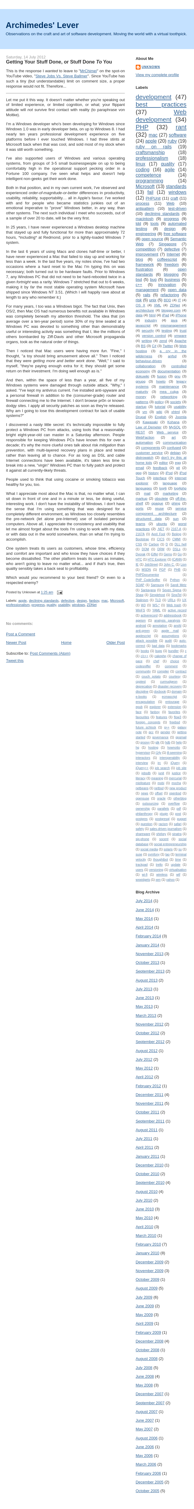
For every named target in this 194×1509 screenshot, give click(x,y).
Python (175, 580)
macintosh (144, 218)
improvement (147, 254)
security (148, 330)
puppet (181, 819)
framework (145, 264)
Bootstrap (142, 539)
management (147, 289)
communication (174, 442)
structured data (149, 518)
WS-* (155, 605)
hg (137, 747)
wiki (159, 412)
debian (175, 453)
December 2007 (150, 1394)
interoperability (169, 757)
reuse (159, 508)
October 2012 (147, 1033)
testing (167, 330)
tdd (138, 223)
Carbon (154, 544)
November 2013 (150, 954)
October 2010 (147, 1174)
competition (146, 249)
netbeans (142, 788)
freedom (172, 264)
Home (66, 642)
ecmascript (169, 696)
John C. (169, 564)
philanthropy (144, 813)
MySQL (175, 427)
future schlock (146, 727)
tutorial (160, 406)
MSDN (146, 569)
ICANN (177, 559)
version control (154, 335)
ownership (143, 808)
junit (161, 773)
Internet (173, 254)
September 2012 (150, 1041)
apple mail (170, 630)
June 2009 (145, 1306)
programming (149, 180)
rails (146, 295)
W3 (143, 605)
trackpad (142, 864)
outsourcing (150, 803)
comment (171, 666)
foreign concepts (148, 722)
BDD (167, 300)
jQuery (175, 763)
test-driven (177, 208)
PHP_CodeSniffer (148, 580)
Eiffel (154, 554)
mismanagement (173, 325)
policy (159, 402)
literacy (141, 778)
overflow (174, 803)
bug (153, 279)
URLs (171, 600)
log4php (180, 488)
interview (142, 763)
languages (144, 488)
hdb (167, 742)
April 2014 (144, 927)
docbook (160, 691)
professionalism (17, 605)
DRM (161, 549)
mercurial (175, 778)
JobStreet (151, 564)
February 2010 (148, 1244)
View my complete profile (157, 75)
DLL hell (180, 544)
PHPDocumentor (147, 574)
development (153, 96)
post (178, 813)
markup (141, 498)
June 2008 (145, 1376)
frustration (144, 269)
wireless (162, 874)
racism (163, 824)
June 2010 (145, 1209)
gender (165, 732)
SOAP (140, 585)
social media (149, 849)
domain (176, 691)
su (180, 849)
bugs (158, 651)
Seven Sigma (171, 590)
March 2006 (146, 1464)
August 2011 (147, 1130)
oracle (161, 798)
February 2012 (148, 1086)
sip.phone (142, 839)
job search (162, 768)
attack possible (146, 640)
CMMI (176, 539)
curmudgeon (168, 681)
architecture (145, 310)
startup (141, 406)
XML (157, 305)
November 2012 (150, 1024)
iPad (165, 315)
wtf (178, 874)
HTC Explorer (157, 559)
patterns (142, 402)
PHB (177, 569)
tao (167, 854)
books (145, 651)
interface (160, 478)
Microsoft (117, 600)
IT (179, 300)
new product (177, 788)
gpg (139, 473)
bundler (173, 651)
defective (67, 600)
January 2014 (147, 945)
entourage (172, 701)
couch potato (151, 676)
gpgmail (181, 737)
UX (184, 600)
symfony (154, 854)
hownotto (173, 747)
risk (139, 300)
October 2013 (147, 962)
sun (176, 518)
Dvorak (141, 554)
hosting (153, 747)
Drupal (141, 417)
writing (146, 341)
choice (174, 661)
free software (175, 233)
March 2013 (146, 1015)
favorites (174, 712)
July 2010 (144, 1200)
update (175, 864)
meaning (157, 778)
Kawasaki (150, 422)
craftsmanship (150, 152)
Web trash (173, 605)
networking (168, 397)
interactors (143, 757)
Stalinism (142, 600)
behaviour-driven (149, 361)
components (150, 447)
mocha (176, 783)
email (140, 468)
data (139, 315)
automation (144, 442)
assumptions (170, 636)
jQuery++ (142, 768)
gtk (157, 742)
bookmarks (178, 645)
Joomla (180, 417)
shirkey (161, 834)
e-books (141, 696)
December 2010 (150, 1165)
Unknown (151, 67)
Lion (183, 564)
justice (176, 773)
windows (78, 605)
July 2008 (144, 1367)
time (178, 859)
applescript (143, 636)
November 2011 (150, 1103)
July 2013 (144, 989)
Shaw (140, 595)
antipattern (145, 208)
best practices (161, 104)
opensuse (142, 798)
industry (151, 320)
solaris (168, 849)
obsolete (161, 498)
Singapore (168, 244)
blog (139, 259)
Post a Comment (20, 634)
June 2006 (145, 1447)
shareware (143, 834)
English (160, 417)
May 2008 (144, 1385)
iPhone (181, 315)
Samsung (157, 585)
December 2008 (150, 1341)
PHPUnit (153, 198)
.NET (160, 529)
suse (139, 854)
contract (180, 671)
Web (170, 203)
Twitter (168, 346)
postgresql (162, 819)
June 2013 (145, 997)
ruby (172, 141)
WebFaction (145, 437)
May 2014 (144, 918)
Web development (161, 115)
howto (160, 381)
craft (174, 198)
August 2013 (147, 980)
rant (181, 126)
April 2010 (144, 1227)
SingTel (176, 595)
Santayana (148, 590)
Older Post (115, 642)
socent (163, 839)
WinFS (140, 610)
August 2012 (147, 1050)
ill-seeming (174, 752)
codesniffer (143, 666)
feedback (160, 468)
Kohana (173, 422)
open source (152, 239)
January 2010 (147, 1253)
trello (159, 864)
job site (181, 768)
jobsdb (146, 773)
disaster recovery (170, 686)
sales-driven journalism (166, 829)
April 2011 (144, 1147)
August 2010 (147, 1191)
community (143, 671)
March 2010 (146, 1235)
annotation (160, 625)
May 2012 (144, 1068)
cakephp (160, 656)
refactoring (170, 295)
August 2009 (147, 1288)
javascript (143, 325)
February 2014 (148, 936)
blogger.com (171, 310)
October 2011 (147, 1112)
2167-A (176, 529)
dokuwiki (142, 376)
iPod (168, 473)
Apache (180, 341)
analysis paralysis (167, 620)
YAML (156, 610)
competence (148, 175)
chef (156, 661)
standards (176, 186)
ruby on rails (154, 146)
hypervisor (143, 752)
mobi (160, 783)
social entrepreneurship (170, 844)
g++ (166, 727)
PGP (162, 569)
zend (163, 341)
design (82, 600)
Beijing (176, 534)
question (146, 824)
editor (163, 462)
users (139, 869)
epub (139, 707)
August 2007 (147, 1411)
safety (140, 829)
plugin (164, 813)
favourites (142, 717)
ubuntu (161, 524)
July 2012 (144, 1059)
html (152, 315)
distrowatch (144, 457)
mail (147, 493)
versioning (156, 869)
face (139, 712)
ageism (141, 620)
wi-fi (144, 874)
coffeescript (167, 259)
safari (177, 824)
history (153, 473)
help (179, 742)
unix (152, 300)
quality (51, 605)
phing (175, 503)
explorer (155, 707)
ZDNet (92, 605)
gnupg (141, 381)
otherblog (180, 798)
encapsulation (145, 701)
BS (143, 346)
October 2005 (147, 1491)
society (175, 402)
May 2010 (144, 1218)
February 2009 (148, 1332)
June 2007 (145, 1420)
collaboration (146, 366)
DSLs (176, 549)
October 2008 (147, 1350)
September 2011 (150, 1121)
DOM (145, 549)
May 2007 (144, 1429)
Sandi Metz (178, 585)
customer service (149, 453)
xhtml (175, 412)
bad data (158, 645)
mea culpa (169, 391)
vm (144, 412)
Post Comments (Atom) (50, 653)
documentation (168, 371)
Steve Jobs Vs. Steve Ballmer (61, 76)
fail (150, 192)
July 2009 (144, 1297)
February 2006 (148, 1473)
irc (159, 763)
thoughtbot (160, 859)
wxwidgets (143, 879)
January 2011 (147, 1156)
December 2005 (150, 1482)
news (144, 793)
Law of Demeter (149, 427)
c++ (139, 284)
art (173, 437)
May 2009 (144, 1314)
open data (177, 289)
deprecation (144, 686)
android (141, 625)
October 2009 (147, 1279)
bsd (139, 279)
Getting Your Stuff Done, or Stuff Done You (59, 61)
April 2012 (144, 1077)
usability (64, 605)
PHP (142, 126)
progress (38, 605)
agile (170, 169)
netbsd (159, 788)
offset (158, 793)
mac (105, 600)
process (143, 203)
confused (174, 447)
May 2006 (144, 1455)
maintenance (169, 386)
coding (143, 169)
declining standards (44, 600)
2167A (140, 534)
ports (140, 508)
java (174, 320)
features (161, 717)
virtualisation (177, 869)
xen (158, 879)
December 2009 (150, 1262)
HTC (139, 559)
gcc (151, 732)
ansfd (177, 625)
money (141, 397)
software (177, 135)
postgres (142, 819)
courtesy (174, 676)
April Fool (158, 534)
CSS (139, 544)
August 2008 (147, 1358)
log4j (163, 488)
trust (183, 330)
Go (179, 554)
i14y (158, 752)
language (170, 483)
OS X (140, 305)
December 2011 (150, 1094)
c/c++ (144, 656)
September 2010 (150, 1182)
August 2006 (147, 1438)
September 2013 (150, 971)
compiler (163, 671)
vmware (180, 335)
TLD (158, 600)
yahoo (170, 879)
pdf (179, 808)
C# (154, 346)
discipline (142, 691)
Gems (168, 554)
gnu (177, 376)
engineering (146, 233)
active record (177, 610)
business (172, 279)
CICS (161, 539)
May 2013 (144, 1006)
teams (140, 524)
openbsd (175, 793)
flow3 (177, 717)
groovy (145, 742)
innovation (167, 284)
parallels (163, 808)
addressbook (173, 615)
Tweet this (15, 660)
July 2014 (144, 901)
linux (140, 163)
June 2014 (145, 910)
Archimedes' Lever (42, 25)
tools (154, 223)
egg (178, 462)
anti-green (143, 630)
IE (137, 564)
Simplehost (157, 595)
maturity (142, 391)
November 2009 (150, 1270)
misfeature (143, 783)
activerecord (149, 615)
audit (168, 640)
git (178, 468)
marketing (170, 493)
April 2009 (144, 1323)
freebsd (175, 722)
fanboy (94, 600)
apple (22, 600)
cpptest (141, 681)
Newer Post (16, 642)
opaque (157, 503)
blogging (171, 274)
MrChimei (88, 71)
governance (160, 737)
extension (174, 707)
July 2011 (144, 1138)
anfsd (172, 356)
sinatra (176, 834)
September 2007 (150, 1403)
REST (140, 432)
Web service (167, 432)
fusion (161, 376)
